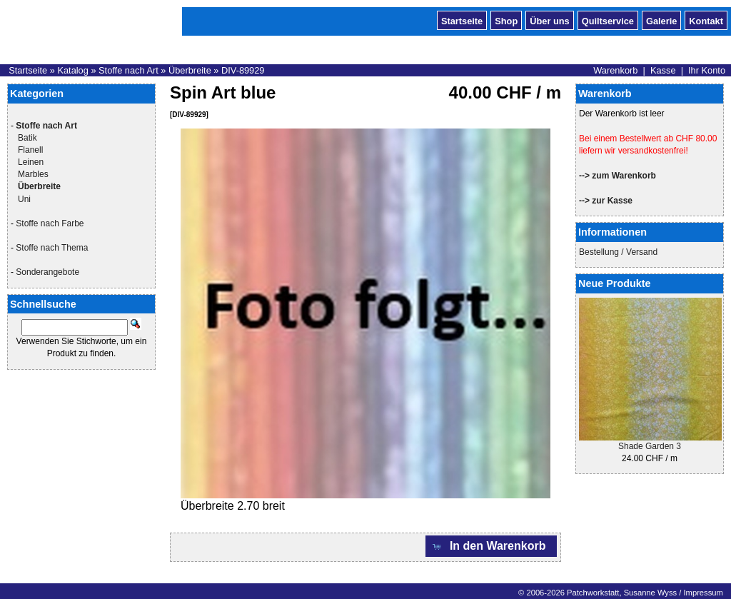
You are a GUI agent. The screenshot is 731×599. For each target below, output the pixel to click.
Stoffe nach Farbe (50, 223)
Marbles (33, 174)
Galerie (661, 20)
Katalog (72, 70)
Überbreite (189, 70)
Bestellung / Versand (618, 252)
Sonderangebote (47, 272)
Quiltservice (608, 20)
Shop (506, 20)
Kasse (663, 70)
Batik (27, 138)
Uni (24, 199)
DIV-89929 (242, 70)
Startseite (462, 20)
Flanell (30, 150)
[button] (491, 546)
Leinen (31, 162)
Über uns (549, 20)
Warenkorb (615, 70)
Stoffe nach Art (128, 70)
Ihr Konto (706, 70)
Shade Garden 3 (649, 446)
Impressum (702, 592)
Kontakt (706, 20)
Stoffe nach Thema (52, 248)
